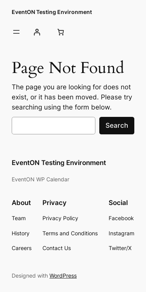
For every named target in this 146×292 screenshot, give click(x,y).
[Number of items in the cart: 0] (60, 32)
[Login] (36, 32)
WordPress (63, 275)
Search (117, 125)
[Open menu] (16, 31)
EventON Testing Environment (52, 12)
